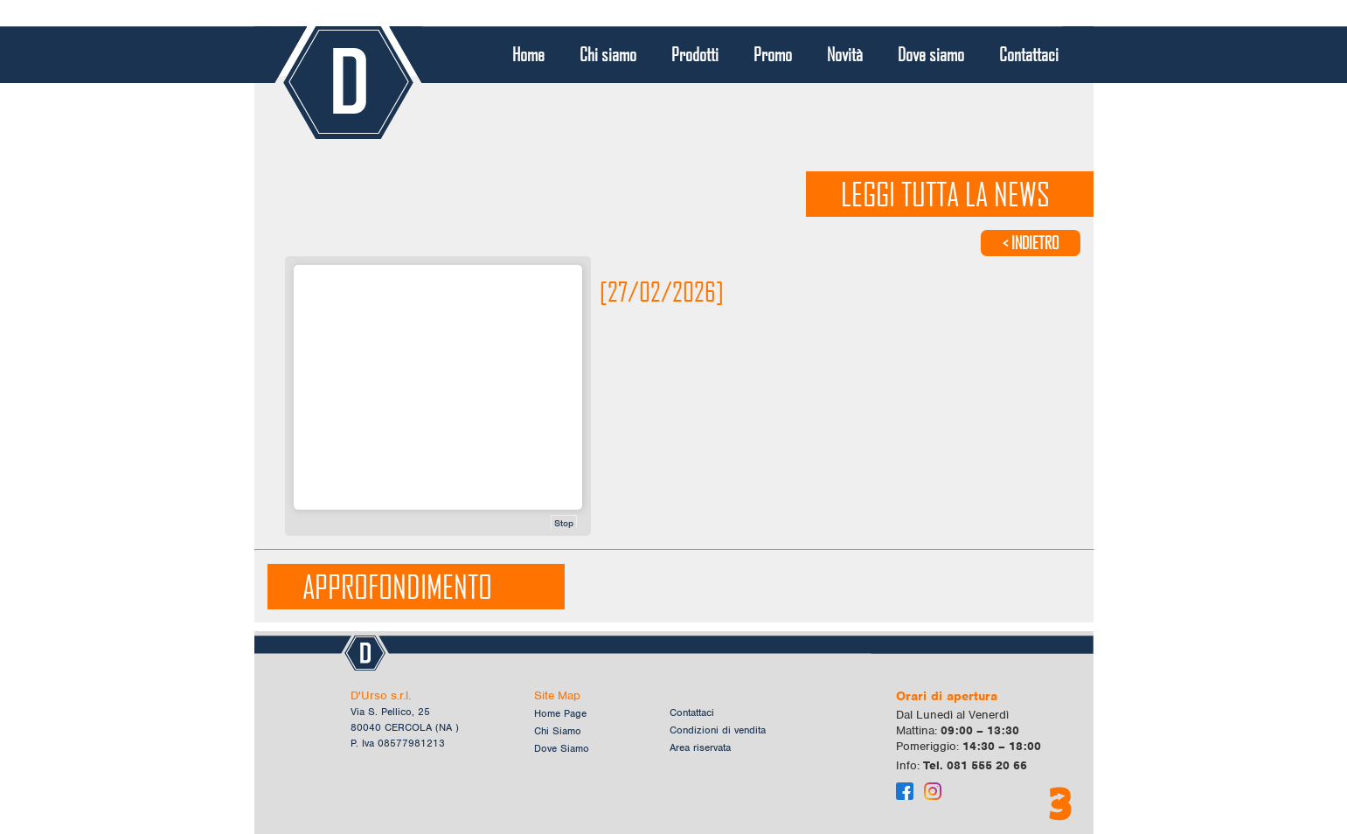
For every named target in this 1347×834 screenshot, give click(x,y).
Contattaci (1029, 54)
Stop (563, 523)
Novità (845, 54)
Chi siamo (608, 54)
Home (528, 54)
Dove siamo (931, 54)
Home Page (560, 713)
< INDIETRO (1031, 243)
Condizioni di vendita (718, 730)
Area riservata (700, 747)
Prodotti (695, 54)
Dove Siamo (561, 748)
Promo (772, 54)
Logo (348, 82)
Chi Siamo (557, 731)
